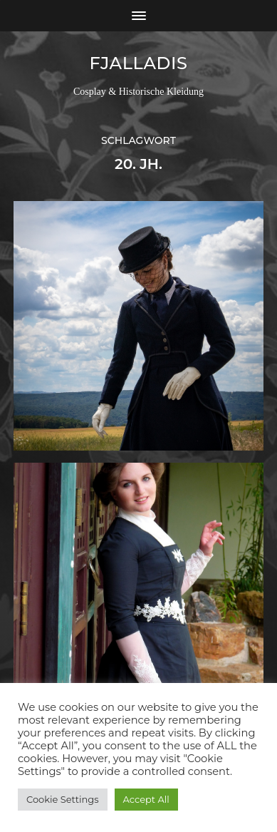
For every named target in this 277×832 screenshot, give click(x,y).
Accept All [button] (146, 799)
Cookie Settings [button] (62, 799)
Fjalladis (138, 63)
